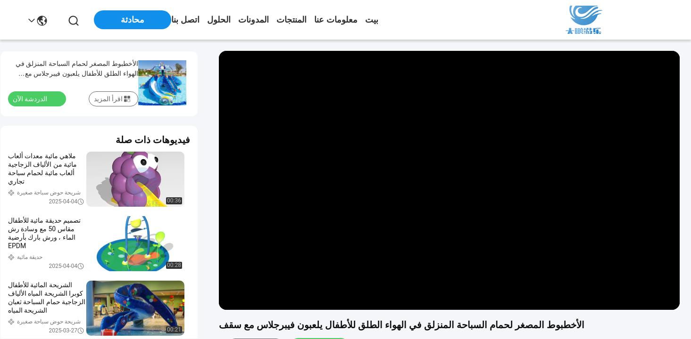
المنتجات (291, 19)
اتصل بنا (185, 19)
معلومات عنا (336, 19)
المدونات (253, 19)
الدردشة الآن (35, 98)
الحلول (219, 19)
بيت (371, 19)
